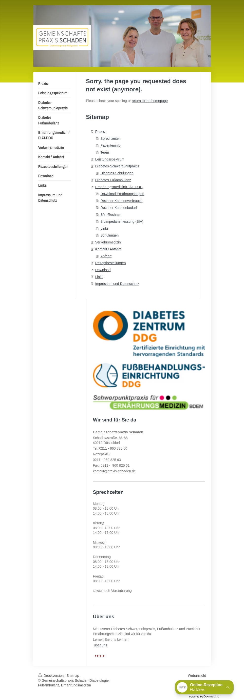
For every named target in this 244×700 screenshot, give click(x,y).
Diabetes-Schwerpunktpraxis (117, 166)
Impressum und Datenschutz (117, 284)
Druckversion (51, 676)
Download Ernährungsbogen (122, 194)
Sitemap (73, 676)
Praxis (100, 132)
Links (104, 228)
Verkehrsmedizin (108, 242)
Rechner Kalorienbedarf (118, 208)
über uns (100, 645)
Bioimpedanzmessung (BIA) (121, 221)
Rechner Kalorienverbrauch (121, 201)
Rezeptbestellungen (110, 263)
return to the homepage (150, 101)
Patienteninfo (110, 145)
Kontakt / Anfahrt (108, 249)
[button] (204, 687)
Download (103, 270)
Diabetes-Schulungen (116, 173)
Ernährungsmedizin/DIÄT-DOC (118, 187)
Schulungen (109, 235)
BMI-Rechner (110, 215)
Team (104, 152)
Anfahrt (106, 256)
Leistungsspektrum (109, 159)
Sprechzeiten (110, 138)
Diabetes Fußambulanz (113, 180)
